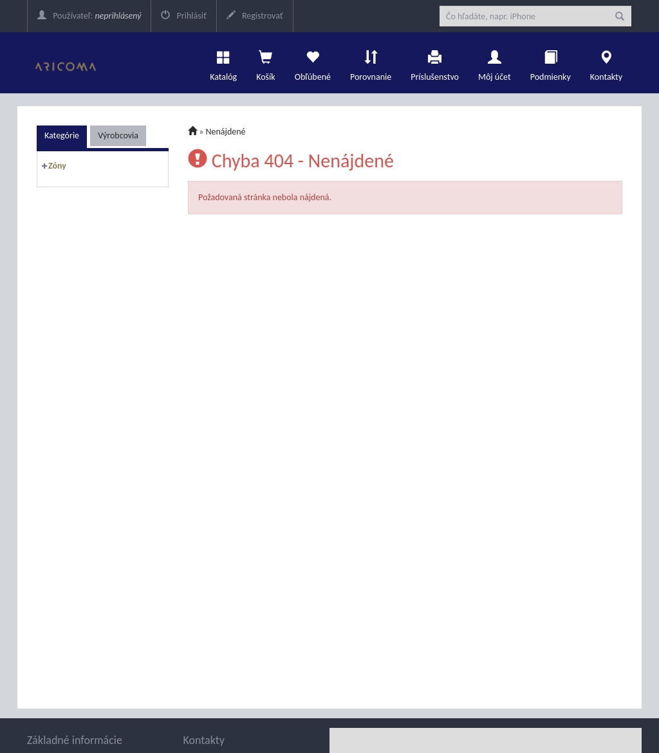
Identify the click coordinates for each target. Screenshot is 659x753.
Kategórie (61, 135)
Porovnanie (370, 62)
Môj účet (494, 62)
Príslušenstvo (435, 62)
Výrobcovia (118, 135)
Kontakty (606, 62)
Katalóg (223, 62)
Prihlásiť (183, 15)
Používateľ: (89, 15)
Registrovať (255, 15)
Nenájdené (226, 131)
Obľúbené (313, 62)
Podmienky (550, 62)
